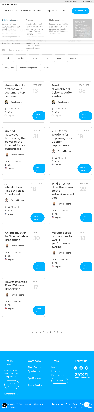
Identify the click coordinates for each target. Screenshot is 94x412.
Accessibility (76, 407)
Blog (53, 367)
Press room (56, 375)
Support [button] (52, 18)
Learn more (38, 123)
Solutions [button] (25, 18)
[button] (64, 18)
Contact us (80, 18)
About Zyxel (33, 367)
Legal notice (57, 404)
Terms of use (71, 404)
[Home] (9, 9)
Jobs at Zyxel (34, 385)
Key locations (10, 394)
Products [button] (38, 18)
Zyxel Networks (35, 378)
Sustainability (34, 371)
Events (54, 371)
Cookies (88, 407)
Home (4, 26)
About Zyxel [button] (10, 18)
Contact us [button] (12, 384)
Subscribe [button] (60, 381)
